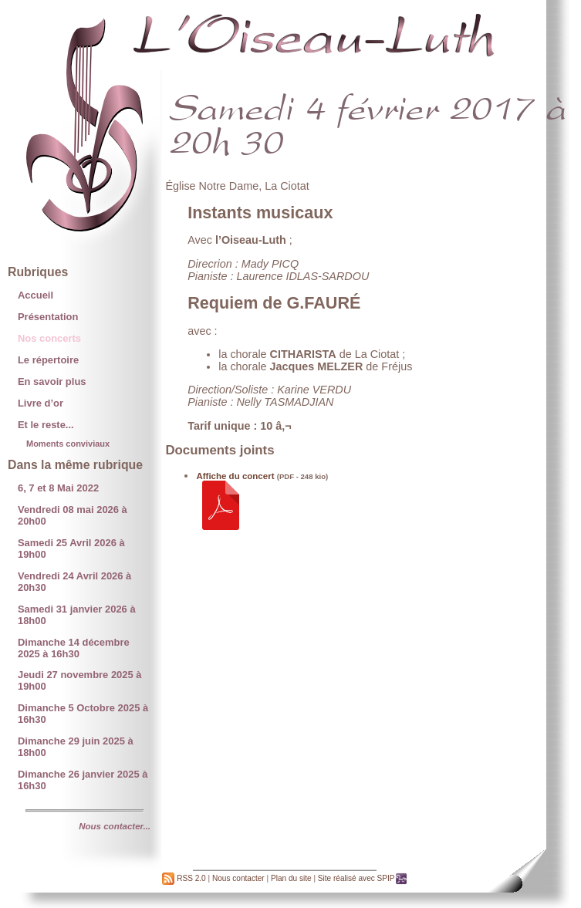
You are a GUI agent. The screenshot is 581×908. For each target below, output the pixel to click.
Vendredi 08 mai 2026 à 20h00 (72, 515)
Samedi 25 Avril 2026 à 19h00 (71, 548)
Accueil (35, 295)
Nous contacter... (114, 826)
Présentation (48, 316)
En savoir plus (52, 381)
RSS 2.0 (183, 878)
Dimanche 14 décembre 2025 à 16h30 (74, 648)
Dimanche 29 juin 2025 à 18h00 (75, 746)
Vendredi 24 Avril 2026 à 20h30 (74, 581)
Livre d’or (40, 403)
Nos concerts (49, 338)
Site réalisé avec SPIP (362, 878)
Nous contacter (238, 878)
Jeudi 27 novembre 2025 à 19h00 (80, 680)
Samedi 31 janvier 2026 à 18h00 (77, 614)
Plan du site (291, 878)
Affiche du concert (235, 476)
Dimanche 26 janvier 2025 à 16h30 (83, 780)
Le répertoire (48, 360)
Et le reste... (46, 424)
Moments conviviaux (68, 443)
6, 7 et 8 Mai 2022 (58, 488)
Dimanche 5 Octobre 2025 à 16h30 (83, 713)
